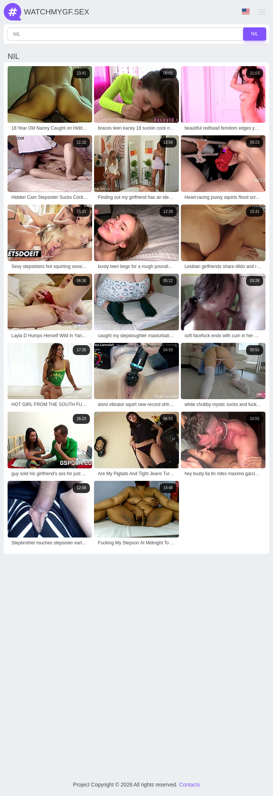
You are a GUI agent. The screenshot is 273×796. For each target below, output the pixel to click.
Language (245, 11)
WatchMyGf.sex (56, 12)
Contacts (189, 785)
